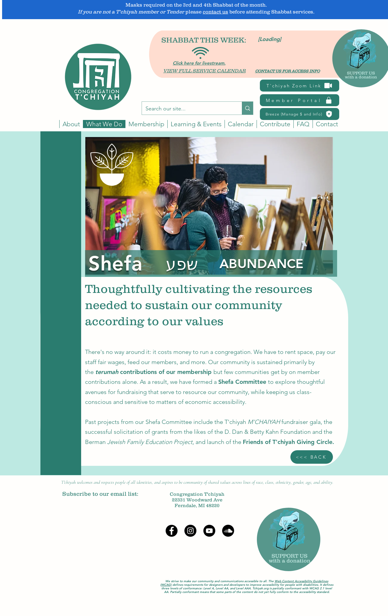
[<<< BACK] (311, 457)
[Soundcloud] (228, 531)
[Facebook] (172, 531)
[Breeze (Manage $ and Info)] (299, 114)
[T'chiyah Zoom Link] (299, 86)
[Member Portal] (299, 100)
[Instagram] (190, 531)
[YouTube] (209, 531)
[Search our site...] (187, 109)
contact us (215, 12)
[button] (241, 124)
